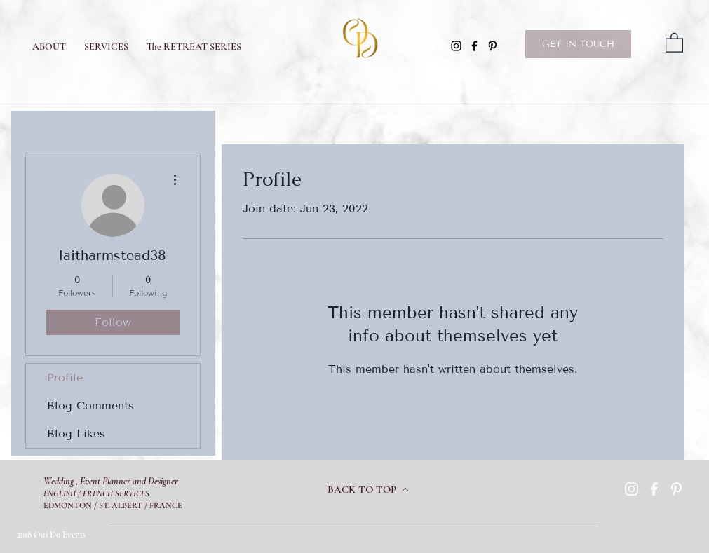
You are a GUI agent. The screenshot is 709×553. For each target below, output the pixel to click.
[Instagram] (456, 46)
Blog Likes (76, 433)
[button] (674, 42)
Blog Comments (90, 405)
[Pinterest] (492, 46)
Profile (65, 377)
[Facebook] (474, 46)
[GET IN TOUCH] (578, 44)
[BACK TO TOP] (368, 489)
